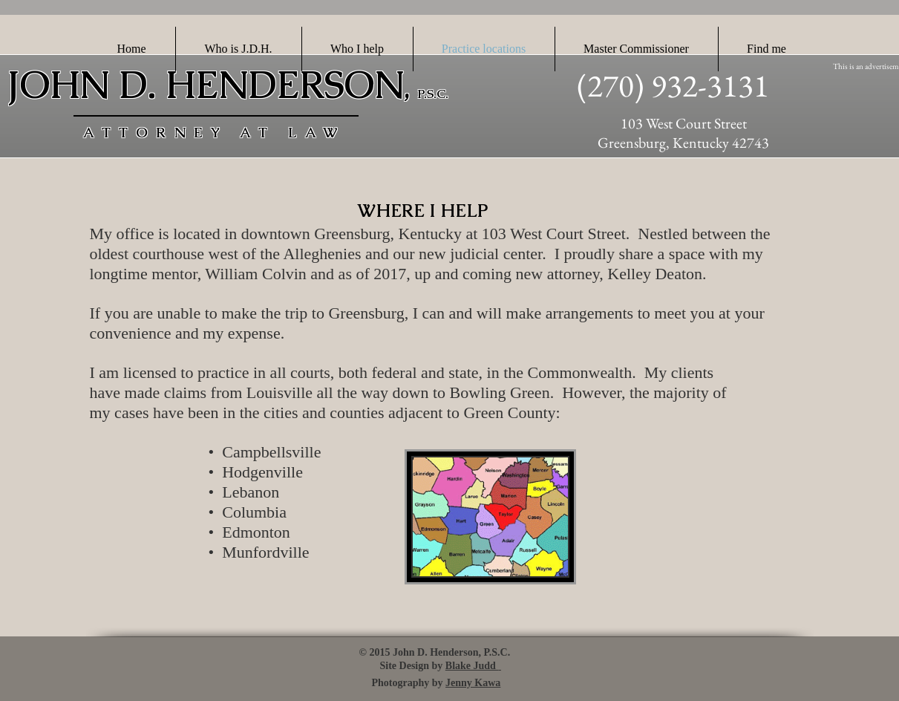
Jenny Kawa (472, 682)
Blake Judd (472, 665)
